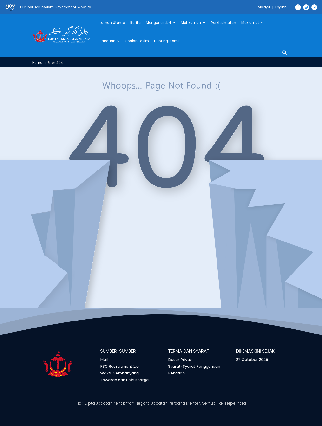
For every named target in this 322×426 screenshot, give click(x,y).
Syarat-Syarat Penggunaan (194, 366)
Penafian (176, 373)
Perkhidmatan (223, 22)
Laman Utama (112, 22)
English (281, 7)
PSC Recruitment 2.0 (119, 366)
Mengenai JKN (158, 22)
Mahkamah (191, 22)
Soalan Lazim (137, 41)
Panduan (108, 41)
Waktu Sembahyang (119, 373)
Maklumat (250, 22)
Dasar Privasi (180, 359)
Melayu (264, 7)
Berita (135, 22)
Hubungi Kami (166, 41)
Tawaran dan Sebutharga (124, 380)
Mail (104, 359)
